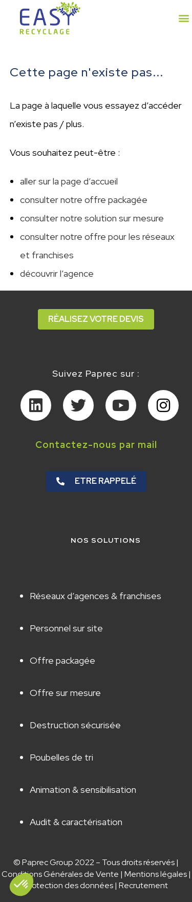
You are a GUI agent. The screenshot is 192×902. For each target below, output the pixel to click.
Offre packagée (62, 660)
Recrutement (143, 885)
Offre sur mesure (65, 693)
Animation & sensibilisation (83, 789)
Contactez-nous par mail (96, 444)
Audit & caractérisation (76, 822)
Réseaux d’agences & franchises (95, 596)
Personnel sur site (66, 628)
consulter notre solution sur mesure (92, 218)
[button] (183, 18)
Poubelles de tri (61, 757)
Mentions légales (155, 874)
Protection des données (69, 885)
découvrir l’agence (57, 273)
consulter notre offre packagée (83, 200)
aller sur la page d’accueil (69, 181)
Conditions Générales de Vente (60, 874)
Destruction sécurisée (75, 725)
